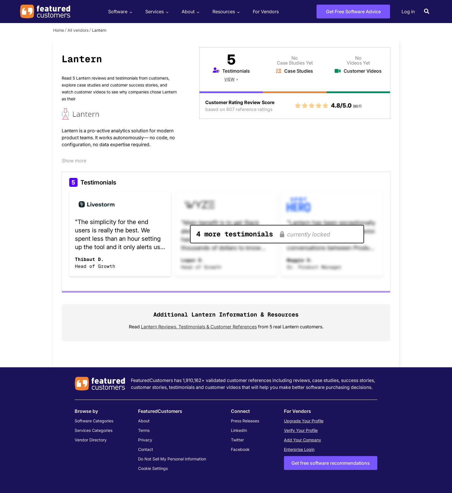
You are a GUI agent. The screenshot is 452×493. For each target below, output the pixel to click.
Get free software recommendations (330, 463)
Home (58, 30)
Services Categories (93, 430)
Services (156, 11)
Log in (408, 11)
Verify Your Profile (301, 430)
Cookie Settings (153, 468)
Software (119, 11)
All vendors (77, 30)
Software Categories (94, 420)
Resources (225, 11)
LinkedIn (239, 430)
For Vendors (266, 11)
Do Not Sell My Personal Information (172, 458)
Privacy (145, 439)
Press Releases (245, 420)
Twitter (237, 439)
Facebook (240, 449)
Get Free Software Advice (353, 11)
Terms (144, 430)
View (229, 79)
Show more (74, 160)
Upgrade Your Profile (303, 420)
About (190, 11)
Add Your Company (302, 439)
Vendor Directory (91, 439)
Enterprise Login (299, 449)
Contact (145, 449)
